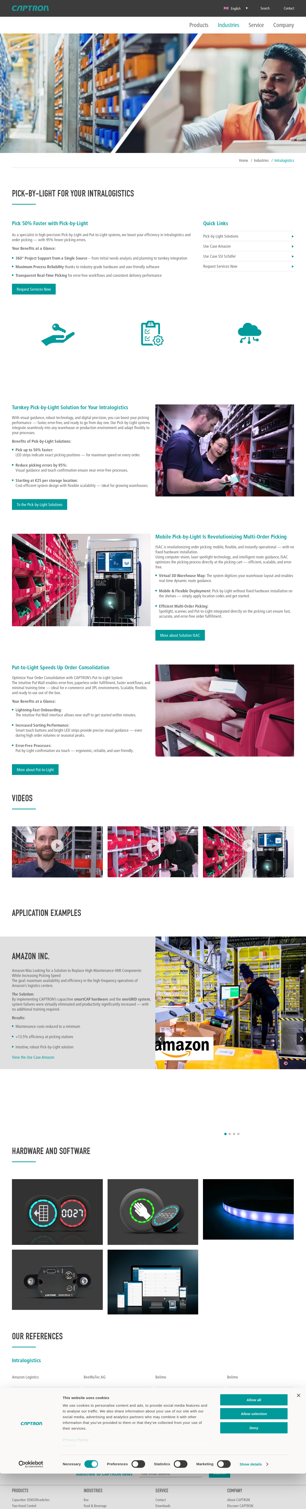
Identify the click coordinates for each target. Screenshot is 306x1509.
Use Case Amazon (248, 246)
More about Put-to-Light (35, 769)
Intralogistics (284, 160)
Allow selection (254, 1449)
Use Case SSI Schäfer (248, 256)
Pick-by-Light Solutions (248, 236)
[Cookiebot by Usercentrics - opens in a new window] (31, 1499)
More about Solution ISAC (180, 635)
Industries (228, 25)
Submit (219, 1401)
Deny (254, 1463)
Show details (251, 1500)
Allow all (254, 1435)
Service (256, 25)
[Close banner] (298, 1431)
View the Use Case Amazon (33, 1057)
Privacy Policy (76, 1475)
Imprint (69, 1481)
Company (283, 25)
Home (243, 160)
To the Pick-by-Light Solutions (39, 504)
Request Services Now (34, 289)
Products (198, 25)
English (232, 8)
